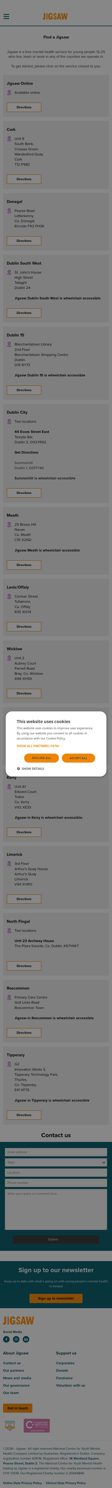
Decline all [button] (41, 758)
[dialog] (56, 744)
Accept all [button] (78, 758)
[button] (56, 745)
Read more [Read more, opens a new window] (74, 738)
